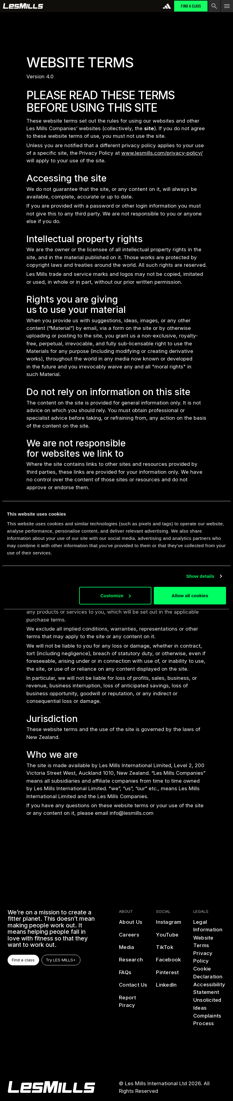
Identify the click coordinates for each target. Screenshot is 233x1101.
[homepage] (51, 1087)
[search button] (214, 6)
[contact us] (133, 987)
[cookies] (209, 973)
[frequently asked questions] (125, 975)
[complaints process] (209, 1020)
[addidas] (167, 6)
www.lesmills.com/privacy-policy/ (162, 153)
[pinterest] (167, 975)
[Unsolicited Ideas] (209, 1004)
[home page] (23, 6)
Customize (115, 595)
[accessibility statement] (209, 988)
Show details (200, 576)
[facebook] (168, 962)
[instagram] (168, 924)
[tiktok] (165, 949)
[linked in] (166, 987)
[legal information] (209, 926)
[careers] (129, 937)
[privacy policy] (209, 957)
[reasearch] (131, 962)
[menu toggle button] (227, 6)
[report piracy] (135, 1002)
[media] (126, 949)
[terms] (209, 942)
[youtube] (167, 937)
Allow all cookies (189, 595)
